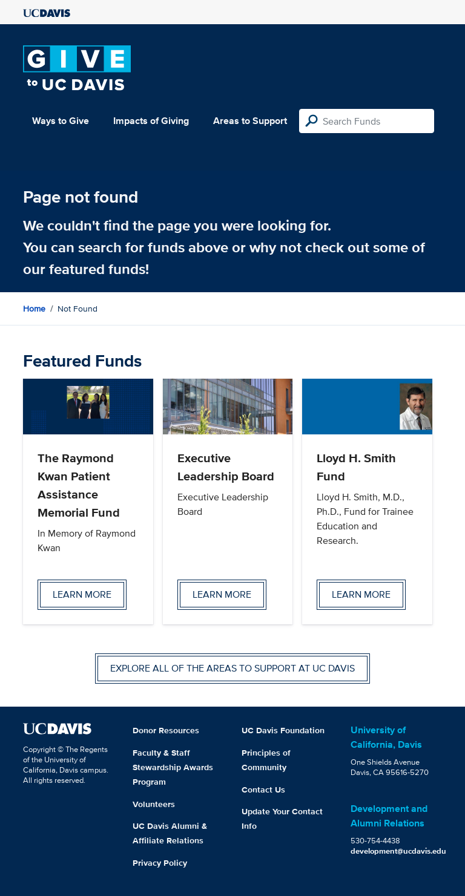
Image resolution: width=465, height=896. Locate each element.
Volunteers (154, 804)
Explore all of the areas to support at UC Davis (232, 668)
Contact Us (263, 789)
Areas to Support (250, 121)
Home (34, 308)
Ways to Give (60, 121)
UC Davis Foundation (283, 730)
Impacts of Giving (151, 121)
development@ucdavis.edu (398, 851)
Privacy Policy (160, 863)
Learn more (82, 594)
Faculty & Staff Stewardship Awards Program (173, 767)
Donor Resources (166, 730)
